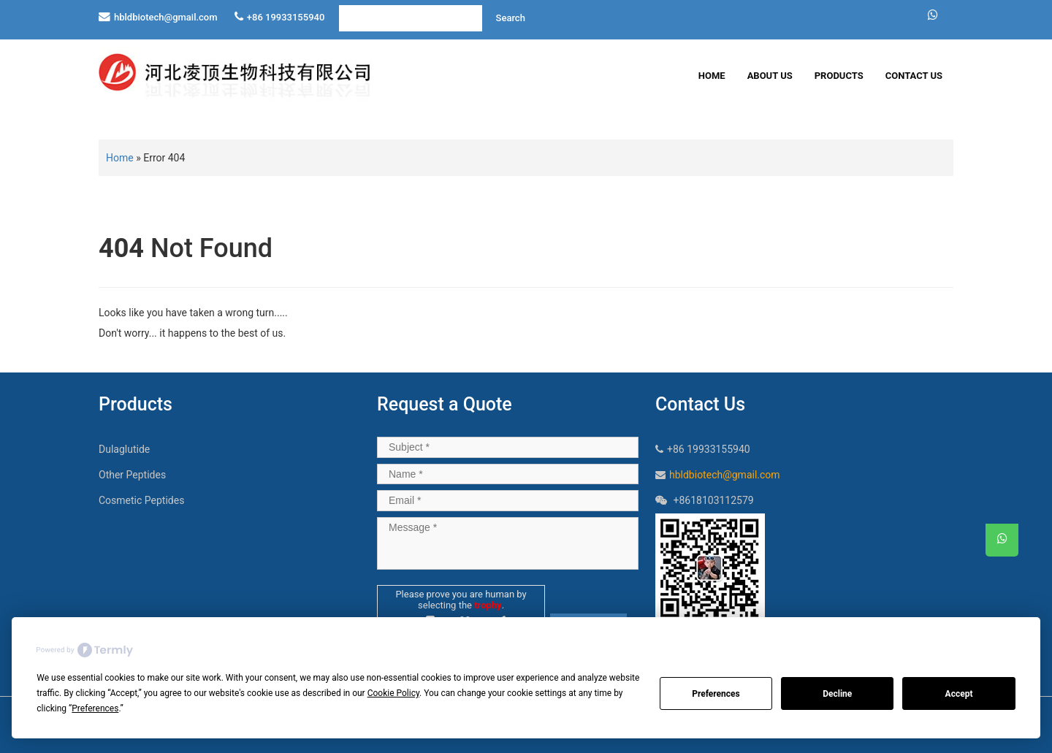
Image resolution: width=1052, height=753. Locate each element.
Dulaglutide (124, 449)
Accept (959, 694)
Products (839, 75)
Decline (837, 694)
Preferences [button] (95, 708)
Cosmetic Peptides (141, 500)
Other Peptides (132, 475)
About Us (770, 75)
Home (711, 75)
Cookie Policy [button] (393, 693)
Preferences (716, 694)
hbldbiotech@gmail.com (166, 17)
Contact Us (913, 75)
